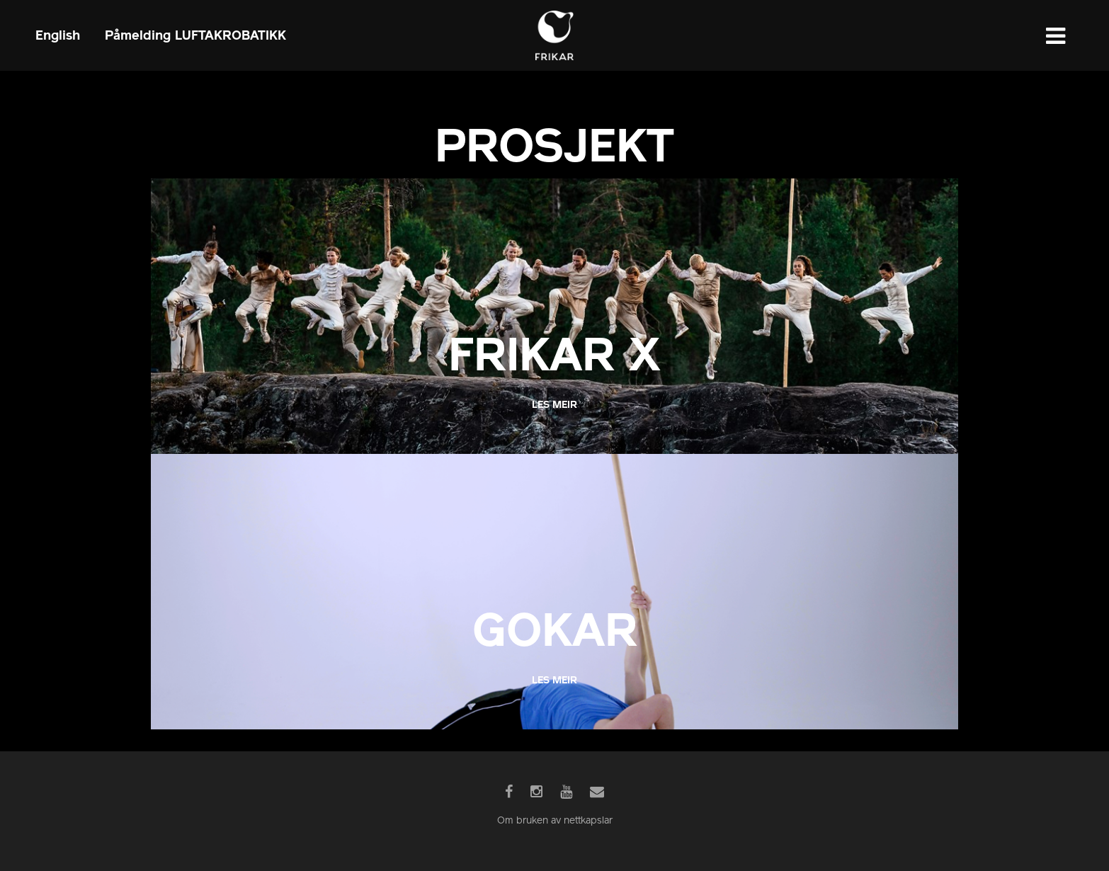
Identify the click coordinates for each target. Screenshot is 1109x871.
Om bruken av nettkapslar (555, 821)
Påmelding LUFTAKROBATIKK (195, 35)
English (57, 35)
